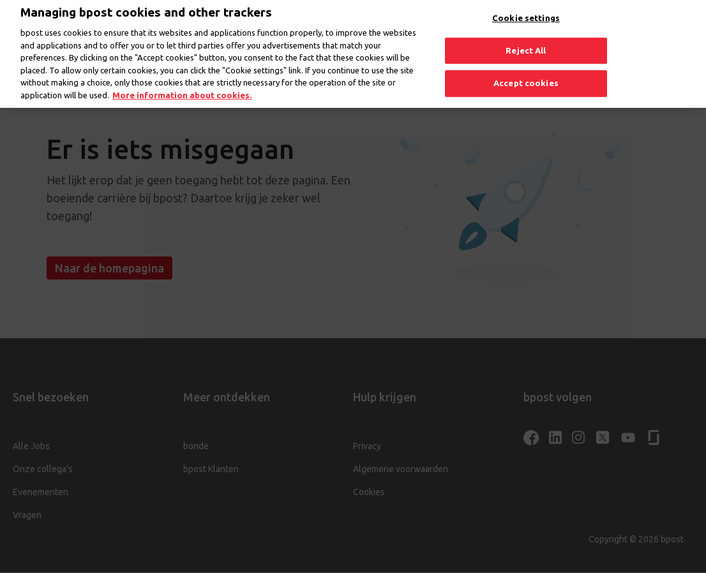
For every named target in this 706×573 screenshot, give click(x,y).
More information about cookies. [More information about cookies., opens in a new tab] (182, 88)
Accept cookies (526, 76)
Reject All (526, 44)
